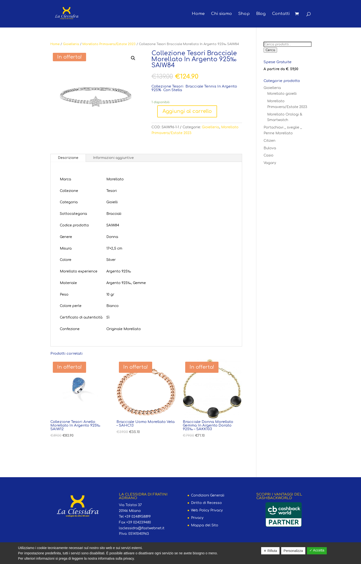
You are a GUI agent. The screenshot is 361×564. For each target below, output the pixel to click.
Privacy (197, 518)
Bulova (270, 148)
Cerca (270, 50)
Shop (244, 14)
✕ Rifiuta (270, 551)
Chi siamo (221, 14)
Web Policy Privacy (207, 510)
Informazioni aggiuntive (113, 158)
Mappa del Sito (204, 525)
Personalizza (293, 551)
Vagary (270, 163)
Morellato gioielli (282, 93)
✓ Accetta (316, 550)
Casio (268, 155)
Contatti (281, 14)
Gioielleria (71, 44)
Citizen (269, 141)
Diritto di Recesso (206, 503)
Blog (261, 14)
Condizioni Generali (207, 495)
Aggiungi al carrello (187, 111)
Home (198, 14)
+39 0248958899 (138, 516)
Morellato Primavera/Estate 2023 (109, 44)
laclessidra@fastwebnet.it (141, 528)
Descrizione (68, 158)
